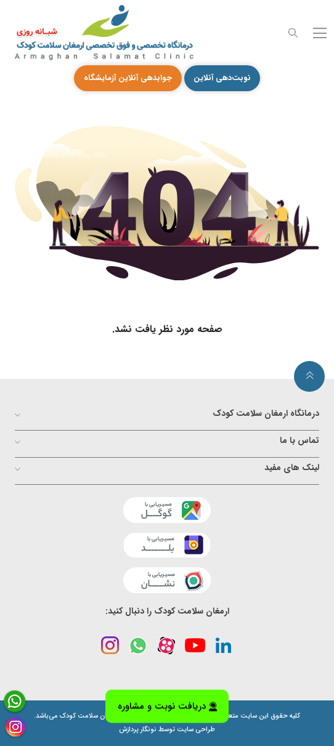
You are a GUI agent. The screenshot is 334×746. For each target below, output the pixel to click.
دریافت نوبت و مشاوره (167, 706)
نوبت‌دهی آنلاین (222, 77)
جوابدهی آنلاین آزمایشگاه (128, 77)
